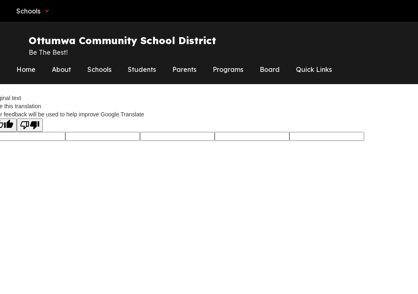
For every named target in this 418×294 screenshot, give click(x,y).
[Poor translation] (30, 125)
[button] (32, 11)
